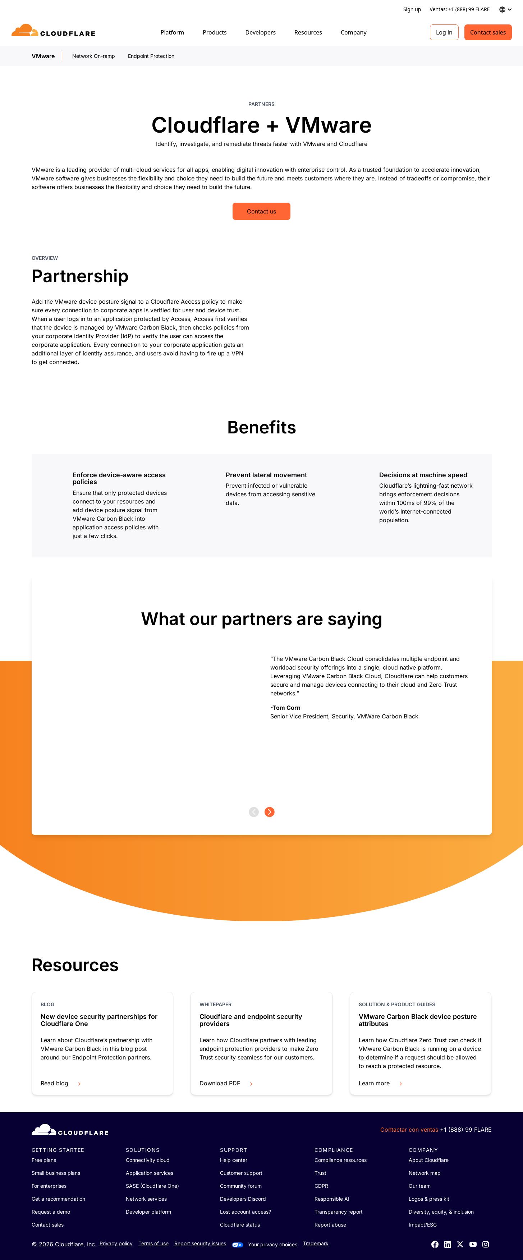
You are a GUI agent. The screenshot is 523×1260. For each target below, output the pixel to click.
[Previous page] (254, 812)
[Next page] (270, 812)
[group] (261, 691)
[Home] (54, 32)
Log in (444, 32)
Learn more (381, 1083)
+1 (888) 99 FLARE (466, 1129)
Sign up (412, 9)
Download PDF (226, 1083)
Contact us (261, 211)
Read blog (61, 1083)
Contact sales (488, 32)
